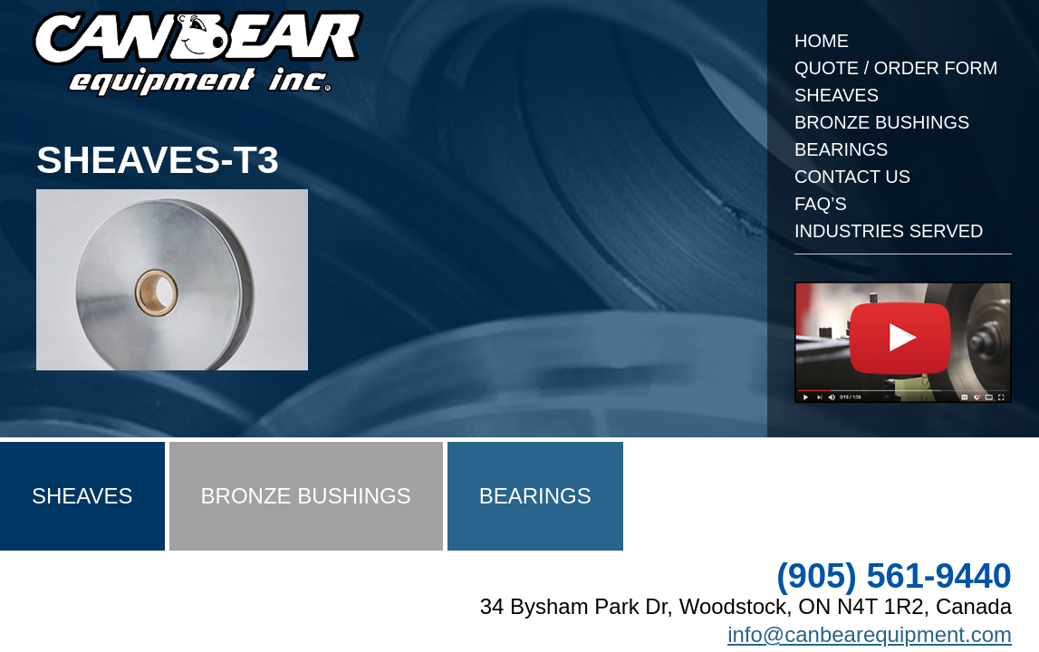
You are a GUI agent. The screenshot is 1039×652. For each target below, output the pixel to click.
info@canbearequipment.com (869, 634)
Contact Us (852, 177)
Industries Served (889, 231)
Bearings (841, 149)
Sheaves (836, 95)
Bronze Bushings (881, 122)
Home (821, 41)
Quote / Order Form (895, 68)
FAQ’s (820, 204)
